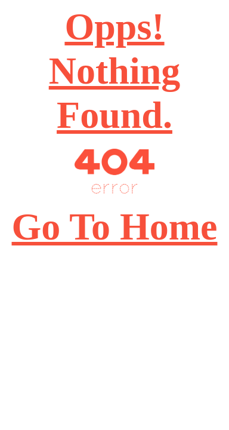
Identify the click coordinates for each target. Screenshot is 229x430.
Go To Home (115, 226)
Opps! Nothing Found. (115, 70)
